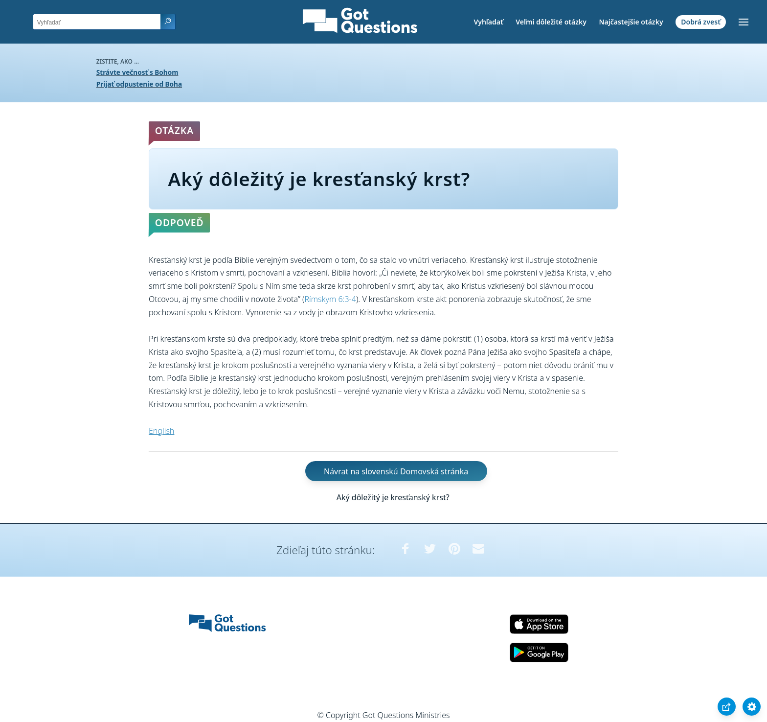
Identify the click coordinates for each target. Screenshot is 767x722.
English (161, 430)
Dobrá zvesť (701, 21)
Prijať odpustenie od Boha (139, 84)
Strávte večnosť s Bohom (137, 72)
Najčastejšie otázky (631, 21)
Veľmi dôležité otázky (551, 21)
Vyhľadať (488, 21)
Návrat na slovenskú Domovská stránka (396, 471)
